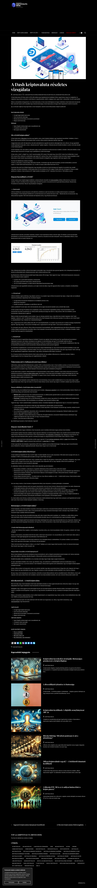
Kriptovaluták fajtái (65, 94)
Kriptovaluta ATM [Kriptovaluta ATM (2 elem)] (16, 851)
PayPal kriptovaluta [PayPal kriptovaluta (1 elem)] (29, 863)
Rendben (25, 882)
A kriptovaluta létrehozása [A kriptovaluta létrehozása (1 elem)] (41, 846)
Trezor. (53, 441)
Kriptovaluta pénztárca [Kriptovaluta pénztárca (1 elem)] (30, 856)
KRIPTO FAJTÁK (34, 32)
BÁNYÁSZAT (55, 32)
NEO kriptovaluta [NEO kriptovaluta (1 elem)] (79, 860)
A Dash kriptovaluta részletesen (33, 94)
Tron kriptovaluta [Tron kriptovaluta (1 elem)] (29, 865)
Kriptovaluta (44, 94)
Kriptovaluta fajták (18, 633)
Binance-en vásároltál (51, 390)
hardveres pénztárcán (54, 439)
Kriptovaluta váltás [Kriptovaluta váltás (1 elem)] (76, 856)
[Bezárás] (31, 868)
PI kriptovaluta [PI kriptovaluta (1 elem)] (40, 863)
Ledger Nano (46, 441)
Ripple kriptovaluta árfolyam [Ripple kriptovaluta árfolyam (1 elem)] (67, 863)
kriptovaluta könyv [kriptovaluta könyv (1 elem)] (17, 856)
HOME (13, 32)
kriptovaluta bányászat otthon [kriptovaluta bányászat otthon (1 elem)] (71, 851)
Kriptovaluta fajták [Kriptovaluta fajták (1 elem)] (55, 853)
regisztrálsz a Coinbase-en (54, 434)
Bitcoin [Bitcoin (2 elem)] (68, 846)
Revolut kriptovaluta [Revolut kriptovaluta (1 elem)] (52, 863)
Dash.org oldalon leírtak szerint (31, 373)
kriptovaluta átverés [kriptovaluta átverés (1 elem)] (46, 858)
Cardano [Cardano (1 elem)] (74, 846)
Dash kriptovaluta (17, 647)
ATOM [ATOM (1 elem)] (51, 846)
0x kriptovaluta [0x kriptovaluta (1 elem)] (16, 846)
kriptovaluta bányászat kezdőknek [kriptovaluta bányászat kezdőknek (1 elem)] (52, 851)
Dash (13, 143)
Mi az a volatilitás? (18, 632)
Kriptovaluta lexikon (53, 94)
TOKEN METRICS (45, 32)
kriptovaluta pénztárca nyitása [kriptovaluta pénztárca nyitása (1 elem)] (47, 856)
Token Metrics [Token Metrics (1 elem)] (81, 863)
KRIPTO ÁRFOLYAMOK (22, 32)
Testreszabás (11, 882)
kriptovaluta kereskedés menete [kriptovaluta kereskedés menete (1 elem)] (71, 853)
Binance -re (66, 434)
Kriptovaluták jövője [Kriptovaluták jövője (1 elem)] (60, 858)
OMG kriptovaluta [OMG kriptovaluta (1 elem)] (16, 863)
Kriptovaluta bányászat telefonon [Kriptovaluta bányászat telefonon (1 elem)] (21, 853)
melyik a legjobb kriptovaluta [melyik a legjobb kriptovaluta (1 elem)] (45, 860)
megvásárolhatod (15, 601)
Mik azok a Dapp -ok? (19, 635)
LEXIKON (62, 32)
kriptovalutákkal (54, 180)
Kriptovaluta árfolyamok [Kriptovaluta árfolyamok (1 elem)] (32, 858)
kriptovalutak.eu (17, 94)
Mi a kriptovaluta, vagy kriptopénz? (22, 637)
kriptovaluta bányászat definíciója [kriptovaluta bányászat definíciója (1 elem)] (32, 851)
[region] (17, 876)
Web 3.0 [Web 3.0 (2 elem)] (38, 865)
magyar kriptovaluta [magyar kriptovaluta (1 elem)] (29, 860)
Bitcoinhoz (24, 138)
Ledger (66, 439)
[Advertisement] (48, 20)
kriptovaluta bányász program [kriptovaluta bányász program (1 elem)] (40, 853)
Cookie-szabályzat (15, 879)
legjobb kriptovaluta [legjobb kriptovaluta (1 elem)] (73, 858)
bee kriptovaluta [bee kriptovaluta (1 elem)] (59, 846)
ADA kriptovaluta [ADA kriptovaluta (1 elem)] (27, 846)
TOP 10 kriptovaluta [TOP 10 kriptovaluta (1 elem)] (17, 865)
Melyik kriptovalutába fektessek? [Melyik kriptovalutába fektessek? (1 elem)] (63, 860)
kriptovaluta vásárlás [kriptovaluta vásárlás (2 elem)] (18, 858)
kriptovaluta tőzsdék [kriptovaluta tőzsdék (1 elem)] (63, 856)
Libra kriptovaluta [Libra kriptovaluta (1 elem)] (17, 860)
